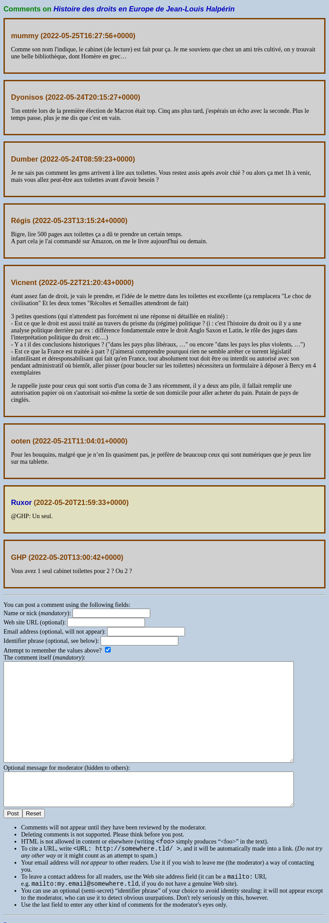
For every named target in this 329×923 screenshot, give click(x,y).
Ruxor (21, 502)
